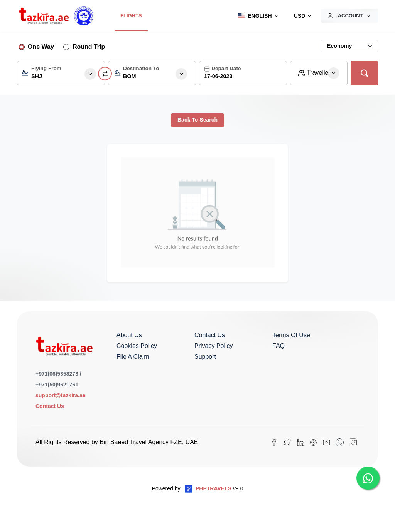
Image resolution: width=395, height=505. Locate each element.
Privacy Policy (213, 346)
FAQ (278, 346)
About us (129, 335)
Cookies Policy (136, 346)
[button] (256, 16)
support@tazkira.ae (60, 395)
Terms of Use (291, 335)
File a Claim (132, 356)
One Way (41, 46)
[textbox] (61, 75)
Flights (131, 15)
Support (205, 356)
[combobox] (61, 73)
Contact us (209, 335)
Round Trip (89, 46)
